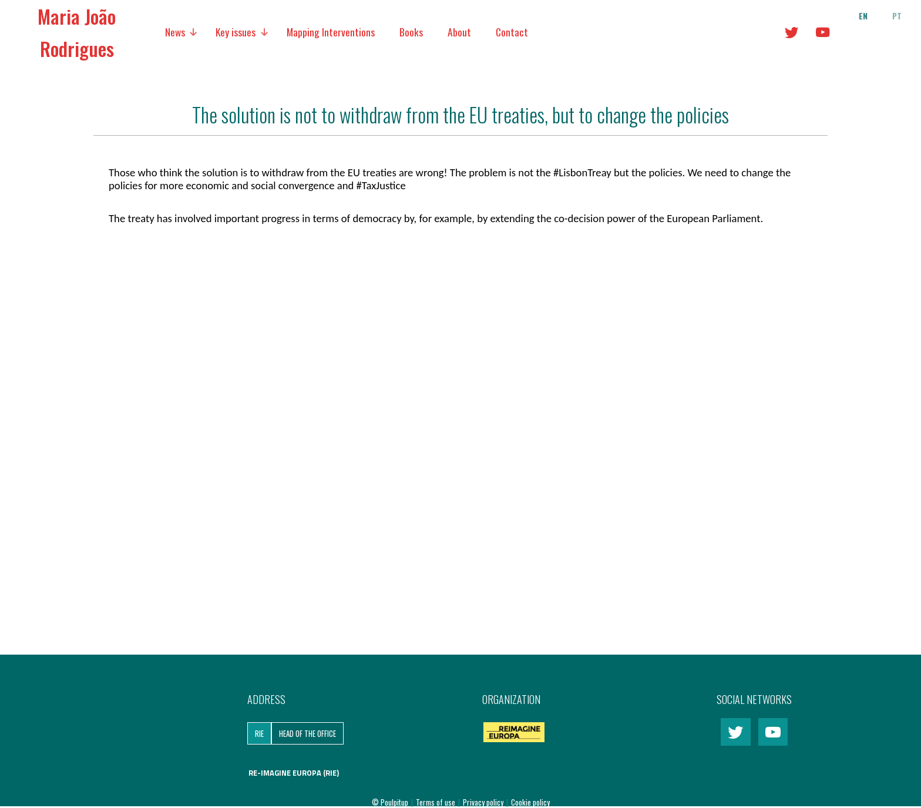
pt (897, 16)
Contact (512, 31)
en (863, 16)
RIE (259, 733)
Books (411, 31)
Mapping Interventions (331, 31)
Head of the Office (307, 733)
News (175, 31)
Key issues (236, 31)
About (459, 31)
